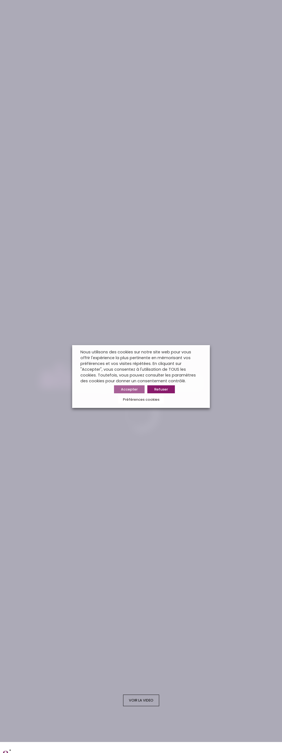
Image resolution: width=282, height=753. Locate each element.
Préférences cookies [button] (141, 399)
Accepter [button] (129, 389)
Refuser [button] (161, 389)
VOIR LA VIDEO (141, 700)
